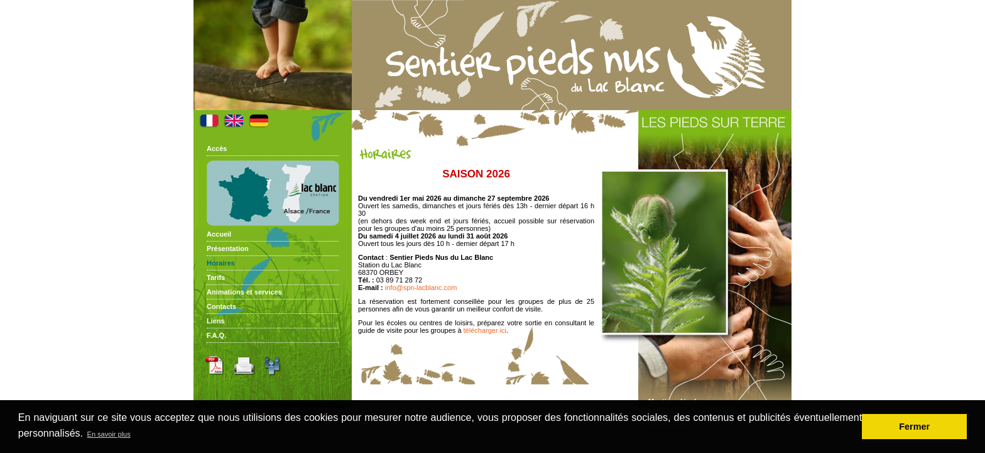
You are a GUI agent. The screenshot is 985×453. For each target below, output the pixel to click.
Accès (217, 148)
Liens (216, 321)
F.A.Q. (216, 335)
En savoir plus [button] (109, 434)
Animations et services (244, 292)
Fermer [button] (914, 427)
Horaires (221, 263)
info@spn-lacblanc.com (421, 287)
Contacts (221, 306)
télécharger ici (485, 330)
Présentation (228, 248)
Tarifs (216, 277)
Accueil (219, 234)
